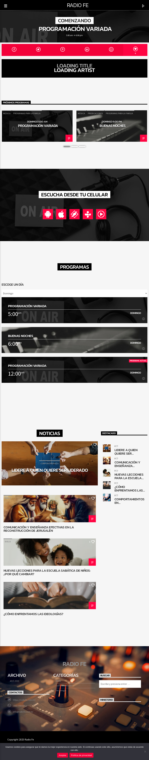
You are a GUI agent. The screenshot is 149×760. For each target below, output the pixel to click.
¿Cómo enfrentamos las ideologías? (33, 614)
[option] (37, 126)
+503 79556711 (20, 705)
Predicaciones (95, 113)
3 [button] (82, 146)
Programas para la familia (26, 113)
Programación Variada (75, 29)
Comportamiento (64, 685)
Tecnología (61, 690)
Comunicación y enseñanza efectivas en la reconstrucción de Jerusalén (39, 528)
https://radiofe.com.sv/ (24, 699)
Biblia (8, 498)
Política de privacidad (81, 755)
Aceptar (62, 755)
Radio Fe (78, 5)
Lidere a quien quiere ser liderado (50, 470)
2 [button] (74, 146)
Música (6, 113)
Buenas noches (112, 125)
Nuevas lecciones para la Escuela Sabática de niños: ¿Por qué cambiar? (47, 572)
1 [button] (67, 146)
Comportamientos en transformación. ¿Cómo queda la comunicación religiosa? (129, 500)
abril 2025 (14, 680)
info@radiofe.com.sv (23, 711)
